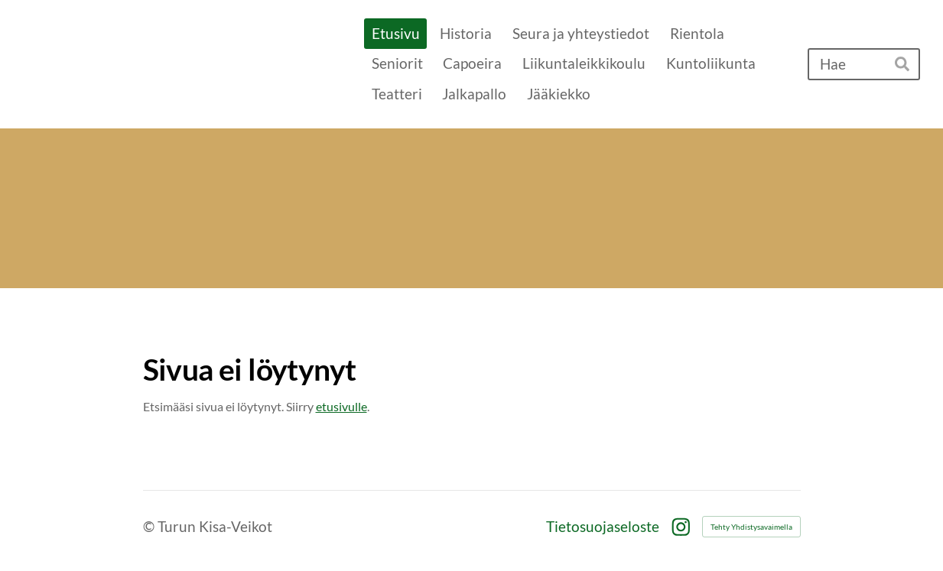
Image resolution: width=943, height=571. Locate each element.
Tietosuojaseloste (602, 526)
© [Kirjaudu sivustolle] (150, 526)
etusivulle (341, 406)
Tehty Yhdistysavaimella (751, 526)
